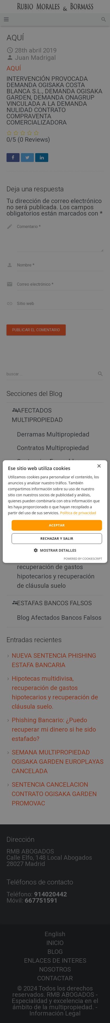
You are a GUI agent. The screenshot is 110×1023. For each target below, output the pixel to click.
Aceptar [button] (57, 525)
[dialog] (55, 511)
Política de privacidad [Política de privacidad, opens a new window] (78, 513)
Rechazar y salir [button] (56, 538)
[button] (55, 550)
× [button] (99, 466)
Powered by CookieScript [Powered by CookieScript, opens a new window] (83, 559)
